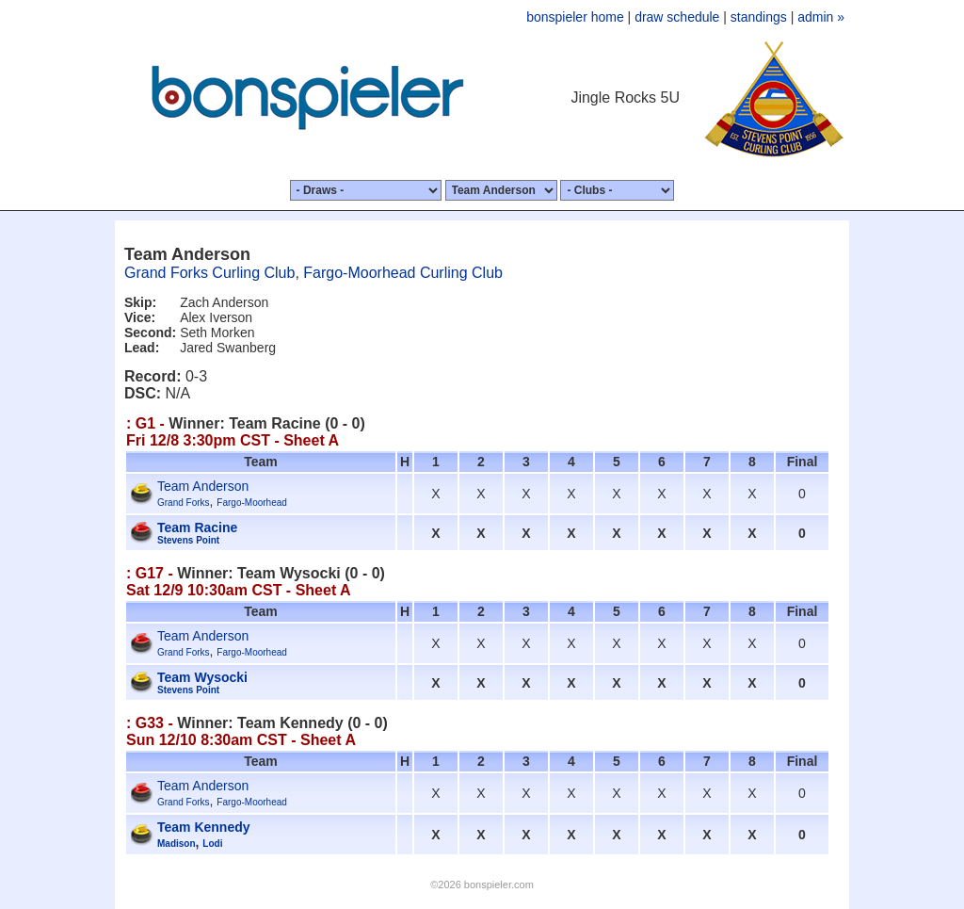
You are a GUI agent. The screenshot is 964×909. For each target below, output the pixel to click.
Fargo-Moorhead (251, 502)
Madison (176, 843)
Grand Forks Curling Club (209, 273)
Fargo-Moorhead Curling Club (403, 273)
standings (759, 16)
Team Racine (197, 527)
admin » (820, 16)
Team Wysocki (202, 677)
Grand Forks (183, 502)
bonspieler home (575, 16)
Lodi (212, 843)
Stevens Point (188, 540)
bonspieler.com (499, 884)
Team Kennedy (203, 827)
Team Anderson (203, 486)
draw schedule (677, 16)
